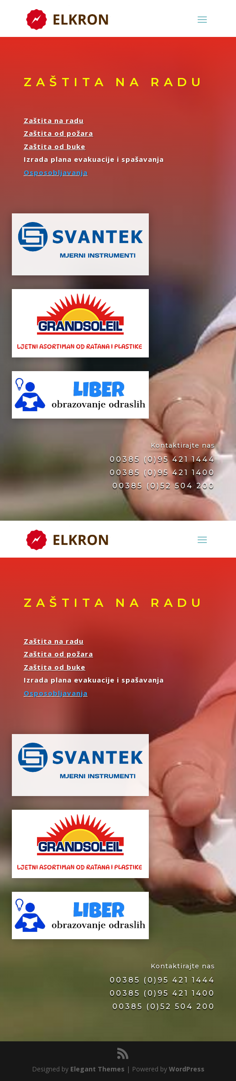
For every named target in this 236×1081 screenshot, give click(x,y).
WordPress (187, 1069)
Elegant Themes (97, 1069)
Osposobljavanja (56, 172)
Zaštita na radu (54, 120)
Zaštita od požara (58, 133)
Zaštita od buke (54, 146)
